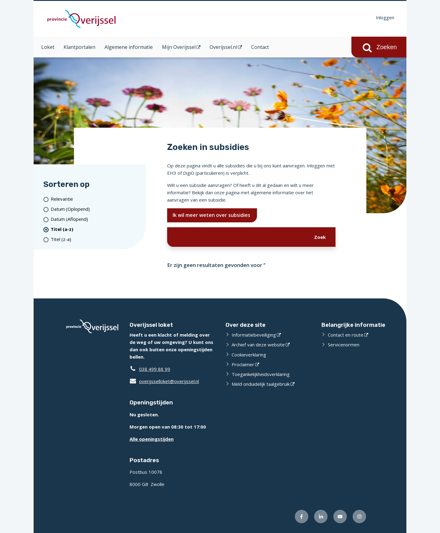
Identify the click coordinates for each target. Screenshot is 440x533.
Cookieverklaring (249, 355)
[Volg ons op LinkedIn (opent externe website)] (321, 516)
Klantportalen (79, 47)
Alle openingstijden (152, 439)
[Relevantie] (96, 199)
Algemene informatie (129, 47)
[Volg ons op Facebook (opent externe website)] (301, 516)
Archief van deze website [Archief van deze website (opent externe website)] (258, 344)
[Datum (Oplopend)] (96, 209)
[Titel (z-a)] (96, 239)
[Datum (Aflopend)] (96, 219)
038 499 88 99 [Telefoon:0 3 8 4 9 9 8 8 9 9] (154, 369)
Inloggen (385, 17)
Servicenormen (343, 344)
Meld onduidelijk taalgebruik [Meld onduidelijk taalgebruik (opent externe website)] (261, 384)
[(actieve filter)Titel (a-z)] (96, 229)
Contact (260, 47)
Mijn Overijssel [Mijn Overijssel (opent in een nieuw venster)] (179, 47)
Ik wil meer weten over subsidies (212, 215)
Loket (47, 47)
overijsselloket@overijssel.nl (164, 381)
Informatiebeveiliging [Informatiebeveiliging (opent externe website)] (254, 335)
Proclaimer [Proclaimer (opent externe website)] (243, 364)
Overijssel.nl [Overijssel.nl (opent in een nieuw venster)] (223, 47)
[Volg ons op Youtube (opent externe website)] (340, 516)
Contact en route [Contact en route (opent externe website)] (345, 335)
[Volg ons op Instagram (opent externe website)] (359, 516)
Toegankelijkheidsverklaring (261, 374)
